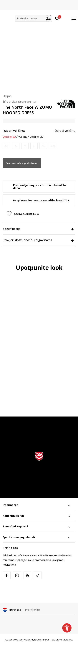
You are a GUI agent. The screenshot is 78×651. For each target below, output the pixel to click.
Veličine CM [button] (37, 136)
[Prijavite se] (57, 18)
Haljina (7, 96)
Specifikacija (38, 229)
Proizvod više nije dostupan (22, 163)
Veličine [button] (22, 136)
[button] (33, 18)
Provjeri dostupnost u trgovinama (38, 240)
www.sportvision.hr (23, 639)
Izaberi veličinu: (14, 130)
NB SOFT (46, 639)
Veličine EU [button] (9, 136)
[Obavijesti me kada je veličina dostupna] (6, 146)
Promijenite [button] (32, 609)
